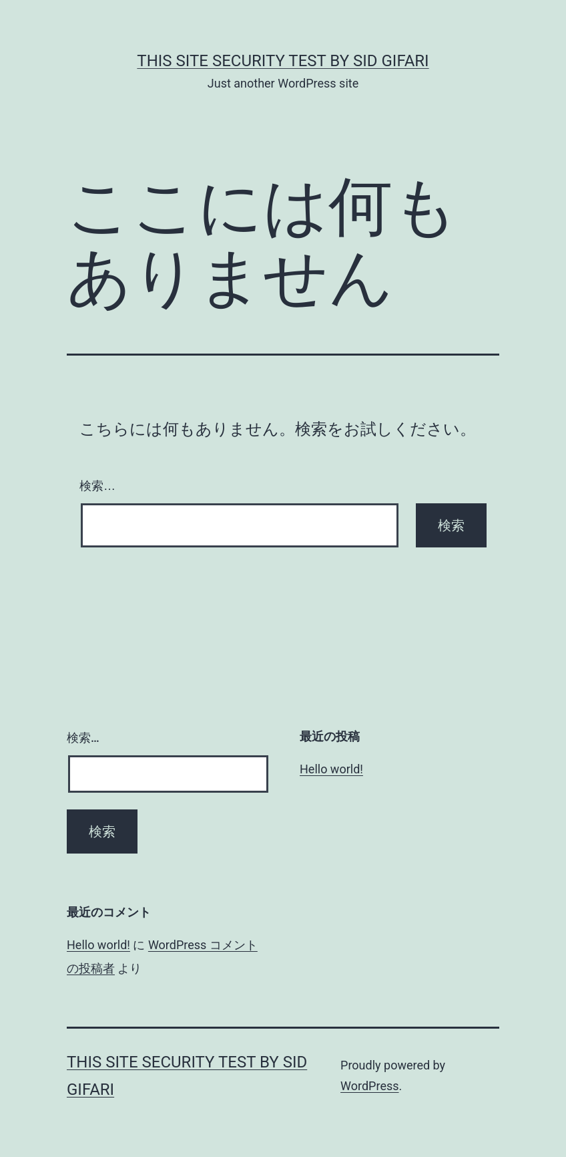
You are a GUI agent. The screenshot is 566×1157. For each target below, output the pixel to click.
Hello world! (331, 769)
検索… (97, 486)
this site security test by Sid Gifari (283, 60)
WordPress (369, 1086)
